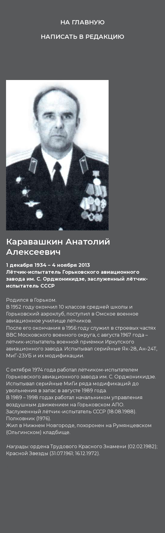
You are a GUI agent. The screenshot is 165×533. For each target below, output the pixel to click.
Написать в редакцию (82, 36)
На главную (82, 22)
